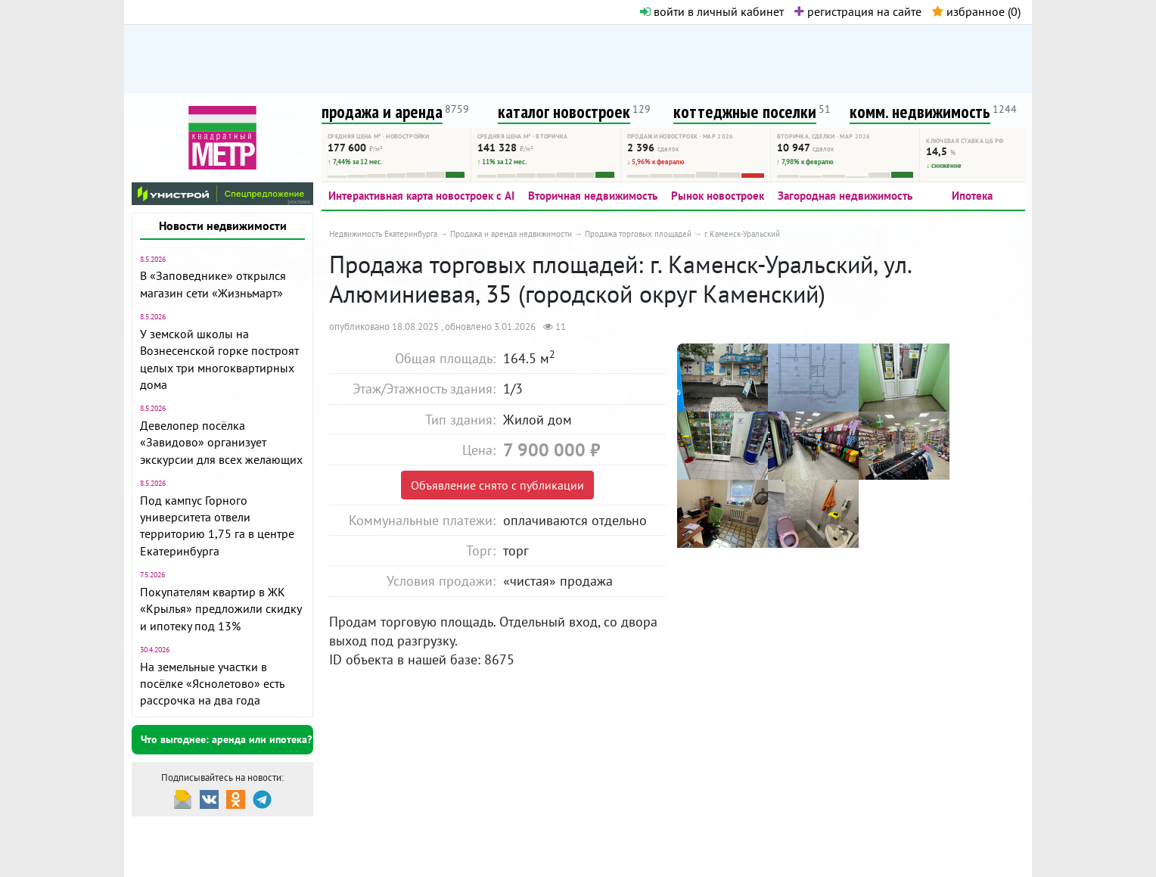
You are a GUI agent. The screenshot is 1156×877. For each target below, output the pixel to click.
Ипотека (972, 195)
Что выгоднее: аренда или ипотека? (226, 739)
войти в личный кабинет (712, 11)
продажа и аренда (382, 112)
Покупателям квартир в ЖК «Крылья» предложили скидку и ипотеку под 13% (220, 608)
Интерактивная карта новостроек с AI (421, 195)
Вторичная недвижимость (592, 195)
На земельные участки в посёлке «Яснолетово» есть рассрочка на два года (212, 683)
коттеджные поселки (744, 112)
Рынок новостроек (717, 195)
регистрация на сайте (857, 11)
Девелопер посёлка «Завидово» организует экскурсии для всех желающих (221, 442)
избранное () (976, 11)
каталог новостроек (564, 112)
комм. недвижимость (920, 112)
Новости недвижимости (223, 225)
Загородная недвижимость (845, 195)
